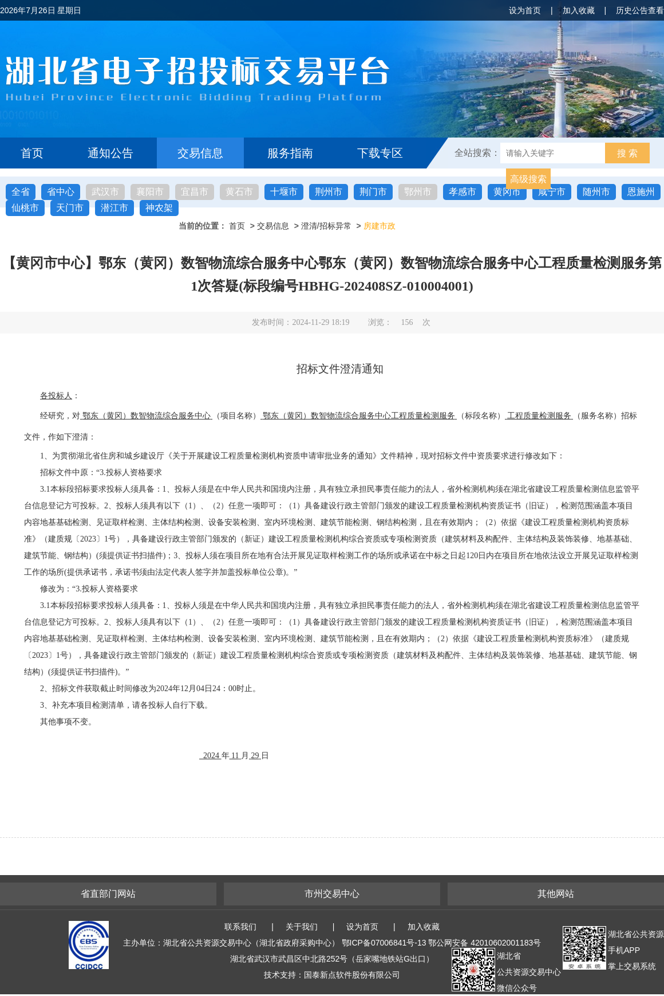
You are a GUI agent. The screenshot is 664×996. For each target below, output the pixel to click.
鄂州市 (418, 192)
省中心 (60, 192)
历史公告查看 (640, 10)
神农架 (159, 208)
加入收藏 (579, 10)
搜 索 (627, 153)
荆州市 (328, 192)
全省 (20, 192)
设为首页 (525, 10)
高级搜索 (528, 179)
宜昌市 (194, 192)
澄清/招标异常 (326, 225)
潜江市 (114, 208)
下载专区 (380, 153)
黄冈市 (507, 192)
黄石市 (239, 192)
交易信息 (200, 153)
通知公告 (110, 153)
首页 (32, 153)
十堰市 (284, 192)
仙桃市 (25, 208)
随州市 (596, 192)
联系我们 (240, 926)
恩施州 (641, 192)
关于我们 (302, 926)
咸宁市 (552, 192)
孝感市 (462, 192)
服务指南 (290, 153)
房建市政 (379, 225)
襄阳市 (150, 192)
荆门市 (373, 192)
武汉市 (105, 192)
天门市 (70, 208)
